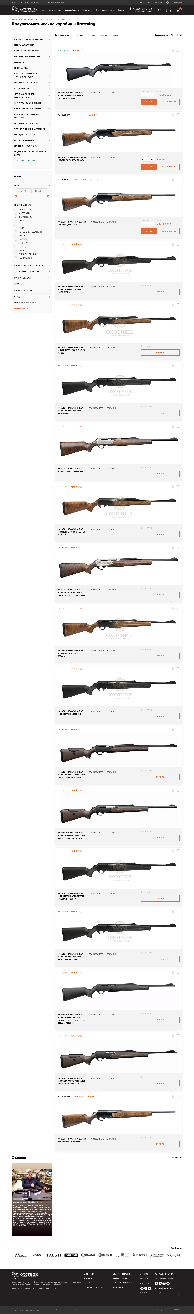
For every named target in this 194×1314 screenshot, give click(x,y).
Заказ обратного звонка (143, 12)
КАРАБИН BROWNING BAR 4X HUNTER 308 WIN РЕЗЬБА (72, 1140)
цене (91, 35)
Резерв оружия (120, 1278)
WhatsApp (142, 1288)
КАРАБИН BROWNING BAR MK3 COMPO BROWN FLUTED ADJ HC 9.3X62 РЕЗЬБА (72, 1081)
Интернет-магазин (27, 19)
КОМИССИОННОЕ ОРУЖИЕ (27, 51)
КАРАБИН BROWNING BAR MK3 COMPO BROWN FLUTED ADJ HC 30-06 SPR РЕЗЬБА (72, 835)
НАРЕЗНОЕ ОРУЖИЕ (45, 19)
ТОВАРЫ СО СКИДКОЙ (25, 160)
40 (176, 35)
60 (181, 35)
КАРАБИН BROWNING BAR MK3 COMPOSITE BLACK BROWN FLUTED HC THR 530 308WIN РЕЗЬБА (71, 1018)
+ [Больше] (152, 94)
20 (172, 35)
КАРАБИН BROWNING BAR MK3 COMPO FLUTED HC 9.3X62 (70, 714)
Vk (160, 1283)
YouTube (168, 1283)
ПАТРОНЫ (19, 62)
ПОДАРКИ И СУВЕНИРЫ (25, 146)
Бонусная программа (93, 1287)
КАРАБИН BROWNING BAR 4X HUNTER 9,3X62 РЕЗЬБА (72, 223)
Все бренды (176, 1248)
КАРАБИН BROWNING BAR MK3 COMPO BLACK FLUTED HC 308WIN (71, 411)
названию (80, 35)
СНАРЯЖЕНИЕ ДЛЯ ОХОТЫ (27, 108)
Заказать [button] (160, 292)
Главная (14, 19)
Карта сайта (118, 1287)
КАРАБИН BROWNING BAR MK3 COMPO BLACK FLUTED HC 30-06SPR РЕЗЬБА (71, 957)
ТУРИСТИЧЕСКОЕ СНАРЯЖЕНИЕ (29, 129)
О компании (89, 1274)
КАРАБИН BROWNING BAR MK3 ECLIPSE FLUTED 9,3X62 (71, 470)
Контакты (122, 10)
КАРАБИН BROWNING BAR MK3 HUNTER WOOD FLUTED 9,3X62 (71, 350)
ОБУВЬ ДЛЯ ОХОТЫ (24, 140)
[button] (173, 50)
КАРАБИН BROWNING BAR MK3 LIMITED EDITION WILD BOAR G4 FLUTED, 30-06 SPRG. (72, 593)
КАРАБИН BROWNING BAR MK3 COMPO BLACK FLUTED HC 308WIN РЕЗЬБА (71, 896)
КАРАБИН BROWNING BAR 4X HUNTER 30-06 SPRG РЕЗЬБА (72, 158)
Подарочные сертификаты (106, 10)
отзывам (115, 35)
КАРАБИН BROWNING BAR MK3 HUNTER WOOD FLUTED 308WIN (71, 653)
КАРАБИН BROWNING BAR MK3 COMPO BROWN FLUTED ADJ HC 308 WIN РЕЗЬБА (72, 775)
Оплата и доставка (121, 1274)
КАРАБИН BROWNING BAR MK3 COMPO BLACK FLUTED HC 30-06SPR (71, 289)
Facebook (156, 1283)
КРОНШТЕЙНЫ (21, 88)
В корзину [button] (148, 102)
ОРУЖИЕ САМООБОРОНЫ (27, 56)
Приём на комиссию (122, 1283)
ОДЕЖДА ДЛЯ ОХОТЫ (25, 134)
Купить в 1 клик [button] (169, 102)
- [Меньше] (142, 94)
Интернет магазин (48, 10)
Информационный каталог (69, 10)
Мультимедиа (87, 10)
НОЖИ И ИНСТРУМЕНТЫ (26, 123)
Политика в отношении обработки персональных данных (34, 1288)
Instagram (164, 1283)
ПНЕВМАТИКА (21, 68)
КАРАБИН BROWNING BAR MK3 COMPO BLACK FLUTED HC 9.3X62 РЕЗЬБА (71, 95)
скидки (103, 35)
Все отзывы (176, 1157)
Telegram (145, 1288)
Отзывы (87, 1283)
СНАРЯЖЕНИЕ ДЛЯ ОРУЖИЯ (28, 103)
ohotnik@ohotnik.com (164, 1278)
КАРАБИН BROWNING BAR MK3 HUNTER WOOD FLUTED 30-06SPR (71, 532)
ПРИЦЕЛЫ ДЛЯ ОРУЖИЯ (26, 82)
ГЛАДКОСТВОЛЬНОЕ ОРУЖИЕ (29, 39)
